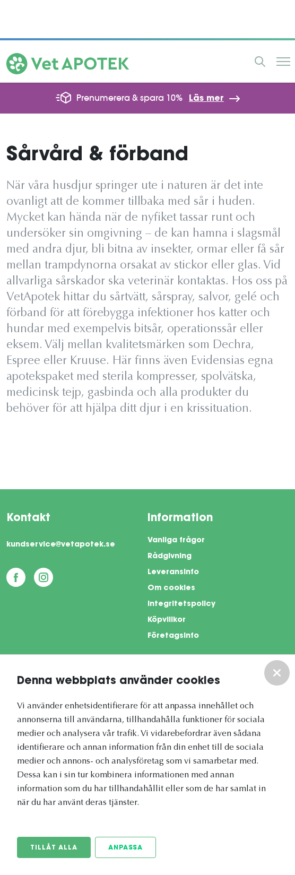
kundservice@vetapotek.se (60, 545)
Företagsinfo (173, 636)
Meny (283, 61)
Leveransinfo (173, 572)
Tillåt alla (53, 848)
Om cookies (171, 588)
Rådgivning (170, 556)
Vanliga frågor (176, 540)
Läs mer (206, 98)
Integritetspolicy (181, 604)
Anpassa (125, 848)
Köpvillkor (167, 620)
